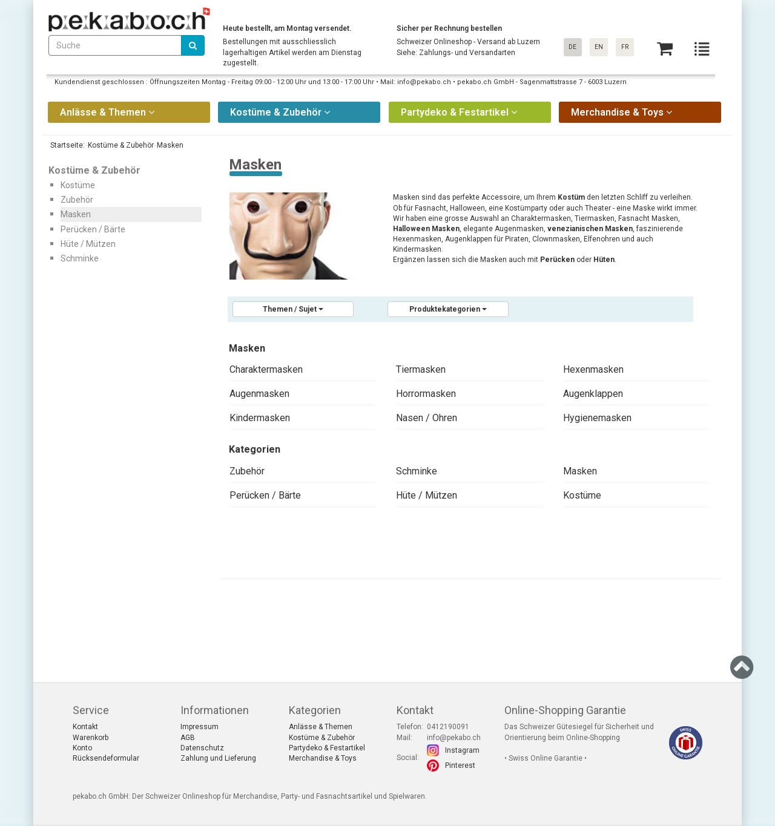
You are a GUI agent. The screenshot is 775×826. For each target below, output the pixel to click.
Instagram (462, 750)
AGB (187, 737)
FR (624, 47)
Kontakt (85, 727)
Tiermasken (421, 369)
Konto (82, 748)
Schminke (416, 471)
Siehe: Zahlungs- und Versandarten (456, 52)
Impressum (199, 727)
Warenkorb (90, 737)
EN (599, 47)
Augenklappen (593, 393)
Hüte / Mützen (426, 495)
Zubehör (247, 471)
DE (572, 47)
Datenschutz (202, 748)
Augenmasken (259, 393)
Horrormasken (426, 393)
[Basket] (664, 48)
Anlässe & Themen (320, 727)
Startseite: (66, 145)
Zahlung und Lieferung (218, 758)
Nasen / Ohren (426, 418)
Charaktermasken (266, 369)
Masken (580, 471)
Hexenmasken (593, 369)
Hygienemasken (597, 418)
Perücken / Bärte (265, 495)
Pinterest (460, 765)
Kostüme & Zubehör (322, 737)
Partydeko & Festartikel (327, 748)
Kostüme (582, 495)
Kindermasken (259, 418)
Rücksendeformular (106, 758)
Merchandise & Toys (323, 758)
